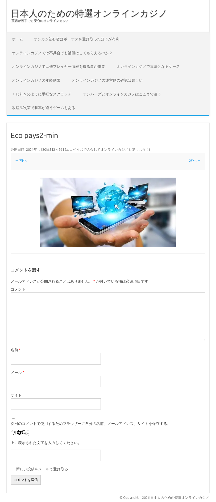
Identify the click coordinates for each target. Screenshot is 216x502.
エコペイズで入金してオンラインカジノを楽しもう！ (107, 149)
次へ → (195, 160)
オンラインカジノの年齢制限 (36, 80)
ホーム (17, 39)
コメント (18, 289)
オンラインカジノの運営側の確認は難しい (107, 80)
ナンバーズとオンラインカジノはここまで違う (122, 94)
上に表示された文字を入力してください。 (46, 443)
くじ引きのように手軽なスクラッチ (42, 94)
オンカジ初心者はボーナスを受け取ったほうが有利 (76, 39)
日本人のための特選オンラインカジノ (89, 13)
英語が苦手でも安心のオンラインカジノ (40, 20)
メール (17, 372)
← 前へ (21, 160)
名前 (16, 350)
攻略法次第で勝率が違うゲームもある (43, 108)
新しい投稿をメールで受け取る (42, 469)
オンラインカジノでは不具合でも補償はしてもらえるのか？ (62, 53)
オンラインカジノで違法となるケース (148, 66)
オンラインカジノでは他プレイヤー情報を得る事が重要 (58, 66)
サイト (16, 395)
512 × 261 (56, 149)
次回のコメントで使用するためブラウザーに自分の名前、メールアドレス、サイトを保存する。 (91, 423)
